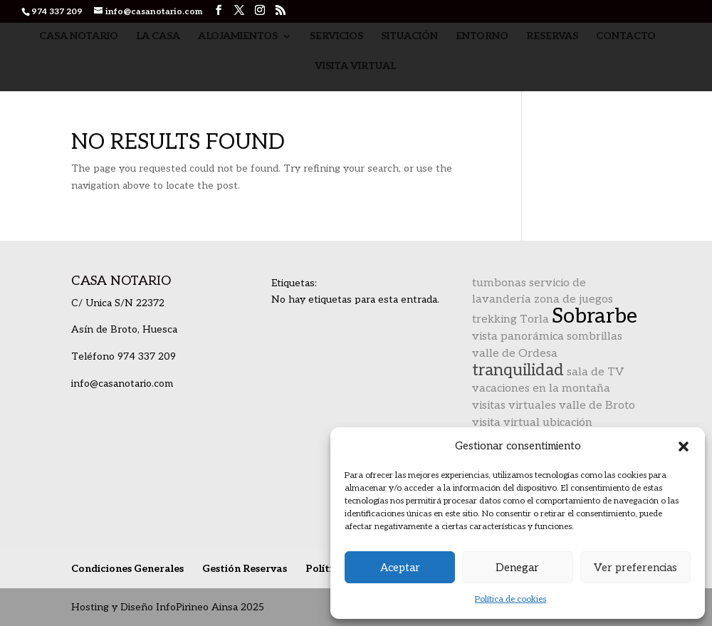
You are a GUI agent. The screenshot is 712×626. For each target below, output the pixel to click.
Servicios (336, 36)
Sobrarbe (594, 316)
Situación (409, 36)
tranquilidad (518, 370)
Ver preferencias (635, 567)
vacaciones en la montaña (541, 388)
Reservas (552, 36)
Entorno (482, 36)
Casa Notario (78, 36)
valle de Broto (597, 405)
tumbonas (499, 283)
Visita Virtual (355, 66)
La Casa (158, 36)
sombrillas (594, 336)
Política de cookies (510, 599)
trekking (494, 319)
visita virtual (506, 422)
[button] (683, 446)
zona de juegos (573, 299)
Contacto (626, 36)
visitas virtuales (514, 405)
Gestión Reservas (244, 569)
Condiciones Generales (127, 569)
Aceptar (400, 567)
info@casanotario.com (122, 383)
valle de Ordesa (514, 353)
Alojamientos (238, 36)
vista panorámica (518, 336)
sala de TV (595, 372)
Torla (534, 319)
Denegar (517, 567)
